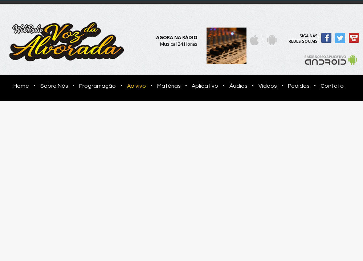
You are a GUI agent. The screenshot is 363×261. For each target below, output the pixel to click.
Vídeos (267, 86)
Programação (97, 86)
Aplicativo (205, 86)
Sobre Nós (54, 86)
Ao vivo (136, 86)
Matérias (168, 86)
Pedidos (298, 86)
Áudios (238, 86)
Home (19, 86)
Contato (332, 86)
